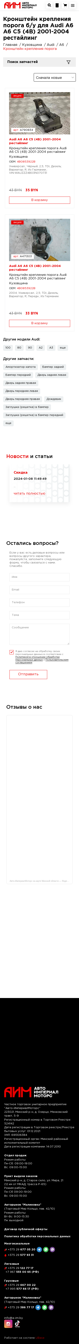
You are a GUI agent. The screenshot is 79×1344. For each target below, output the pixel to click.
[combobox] (55, 77)
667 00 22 (22, 1285)
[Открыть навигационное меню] (73, 5)
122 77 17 (20, 1268)
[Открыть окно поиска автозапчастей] (49, 5)
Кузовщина (18, 156)
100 (8, 348)
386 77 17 (21, 1307)
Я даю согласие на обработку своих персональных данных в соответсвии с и (41, 657)
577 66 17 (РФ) (22, 1289)
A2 (41, 348)
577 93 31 (21, 1255)
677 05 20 (21, 1249)
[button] (63, 348)
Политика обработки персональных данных (37, 1236)
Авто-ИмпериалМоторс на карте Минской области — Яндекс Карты (41, 881)
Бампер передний (18, 375)
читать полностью (29, 493)
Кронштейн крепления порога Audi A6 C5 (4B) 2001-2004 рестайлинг (38, 150)
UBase (40, 1338)
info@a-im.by (13, 1318)
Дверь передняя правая (22, 399)
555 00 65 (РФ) (22, 1272)
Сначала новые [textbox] (49, 77)
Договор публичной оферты (25, 1229)
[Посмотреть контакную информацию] (57, 5)
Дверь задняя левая (51, 375)
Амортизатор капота (20, 367)
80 (19, 348)
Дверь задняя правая (20, 383)
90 (30, 348)
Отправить (28, 674)
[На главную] (20, 5)
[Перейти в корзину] (65, 5)
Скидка (21, 472)
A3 (51, 348)
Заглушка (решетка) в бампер (27, 407)
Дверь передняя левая (21, 391)
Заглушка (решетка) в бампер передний (34, 415)
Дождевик (54, 399)
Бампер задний (53, 367)
